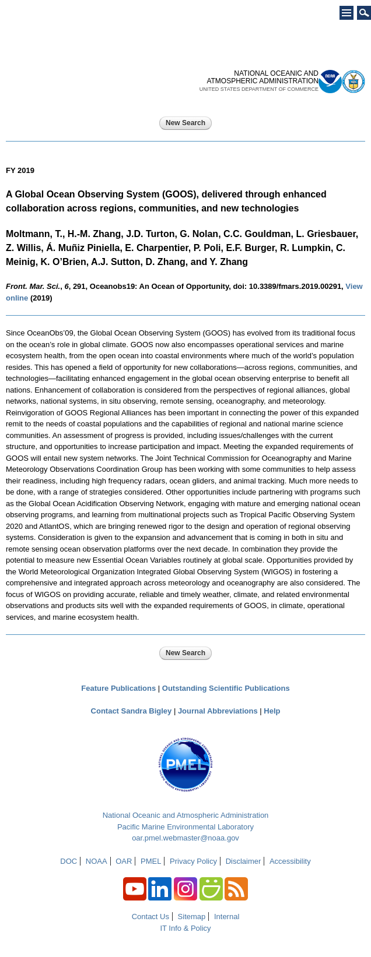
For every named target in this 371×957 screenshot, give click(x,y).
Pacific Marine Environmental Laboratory (185, 826)
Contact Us (150, 916)
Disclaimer (243, 861)
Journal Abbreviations (218, 711)
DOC (68, 861)
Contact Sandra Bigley (131, 711)
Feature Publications (118, 688)
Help (272, 711)
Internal (226, 916)
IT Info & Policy (185, 928)
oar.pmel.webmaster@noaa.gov (185, 838)
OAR (124, 861)
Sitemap (192, 916)
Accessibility (290, 861)
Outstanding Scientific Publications (226, 688)
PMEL (151, 861)
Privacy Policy (193, 861)
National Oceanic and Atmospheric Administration (186, 815)
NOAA (96, 861)
